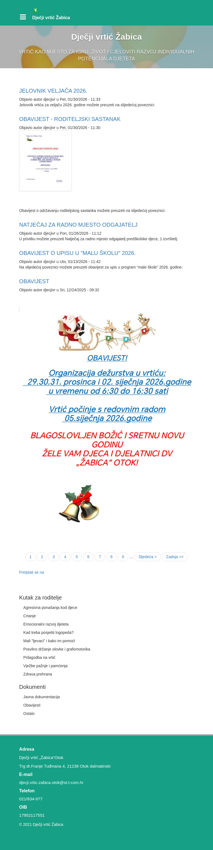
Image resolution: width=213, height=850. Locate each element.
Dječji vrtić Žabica (51, 17)
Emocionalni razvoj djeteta (46, 624)
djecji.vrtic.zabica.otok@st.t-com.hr (51, 782)
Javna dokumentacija (41, 697)
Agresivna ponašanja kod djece (50, 607)
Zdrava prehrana (37, 674)
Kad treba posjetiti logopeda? (48, 632)
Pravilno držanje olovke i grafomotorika (56, 649)
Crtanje (29, 616)
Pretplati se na (31, 572)
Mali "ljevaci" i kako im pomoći (49, 641)
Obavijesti (31, 705)
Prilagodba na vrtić (39, 657)
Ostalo (28, 713)
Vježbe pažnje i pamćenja (45, 666)
